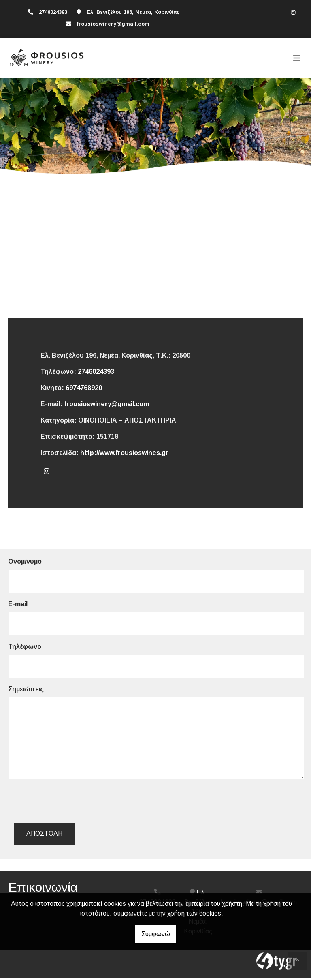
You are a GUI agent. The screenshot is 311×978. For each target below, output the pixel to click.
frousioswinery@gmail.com (113, 24)
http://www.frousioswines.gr (124, 452)
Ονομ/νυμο (25, 561)
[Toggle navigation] (296, 58)
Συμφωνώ (155, 934)
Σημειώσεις (26, 689)
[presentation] (77, 801)
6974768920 (84, 387)
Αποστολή (44, 833)
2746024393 (96, 371)
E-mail (18, 604)
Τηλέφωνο (24, 646)
